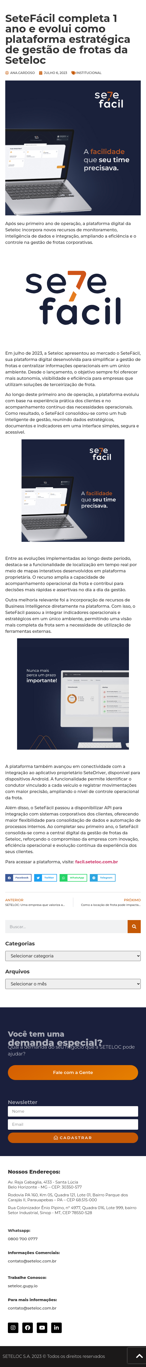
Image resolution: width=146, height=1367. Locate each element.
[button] (18, 878)
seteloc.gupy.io (23, 1285)
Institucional (89, 73)
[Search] (134, 926)
